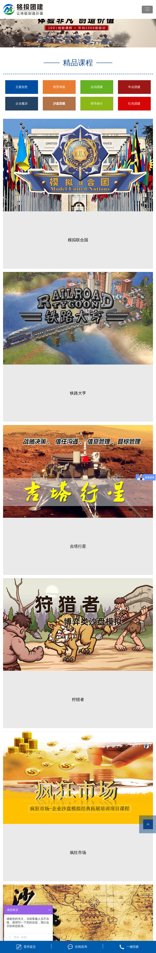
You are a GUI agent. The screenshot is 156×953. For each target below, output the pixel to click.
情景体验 (59, 87)
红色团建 (134, 103)
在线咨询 (81, 947)
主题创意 (21, 87)
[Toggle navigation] (147, 9)
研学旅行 (97, 103)
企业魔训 (21, 103)
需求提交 (30, 947)
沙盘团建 (59, 103)
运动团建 (97, 87)
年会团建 (134, 87)
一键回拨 (133, 947)
